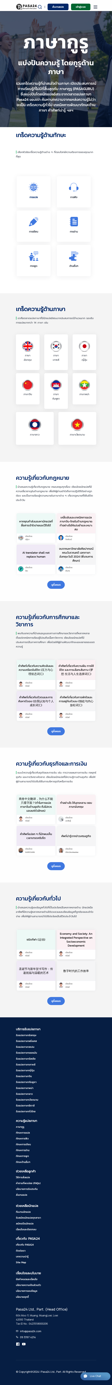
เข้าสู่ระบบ (81, 7)
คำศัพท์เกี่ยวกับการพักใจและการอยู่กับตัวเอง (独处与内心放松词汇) (76, 701)
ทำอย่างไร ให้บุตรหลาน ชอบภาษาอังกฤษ (76, 805)
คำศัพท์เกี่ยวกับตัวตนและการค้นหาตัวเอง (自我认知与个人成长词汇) (36, 701)
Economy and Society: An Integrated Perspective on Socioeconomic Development (76, 940)
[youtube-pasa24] (24, 1344)
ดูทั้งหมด (56, 585)
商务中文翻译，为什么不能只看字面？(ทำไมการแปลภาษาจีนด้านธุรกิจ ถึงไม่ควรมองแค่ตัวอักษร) (36, 805)
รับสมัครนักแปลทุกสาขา (28, 1218)
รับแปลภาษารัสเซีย (26, 1059)
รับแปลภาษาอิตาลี (25, 1105)
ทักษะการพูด (22, 1156)
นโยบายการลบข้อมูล (26, 1291)
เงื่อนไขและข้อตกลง (26, 1229)
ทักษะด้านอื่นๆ (23, 1162)
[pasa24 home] (26, 6)
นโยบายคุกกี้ (22, 1297)
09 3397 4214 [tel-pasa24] (28, 1337)
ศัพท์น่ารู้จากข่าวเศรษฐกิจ (76, 836)
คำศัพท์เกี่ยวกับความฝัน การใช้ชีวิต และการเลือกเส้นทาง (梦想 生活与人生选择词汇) (76, 670)
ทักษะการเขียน (23, 1144)
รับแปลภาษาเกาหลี (25, 1064)
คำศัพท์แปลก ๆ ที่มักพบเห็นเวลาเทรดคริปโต (36, 836)
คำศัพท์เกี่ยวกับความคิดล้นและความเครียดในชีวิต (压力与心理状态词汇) (36, 670)
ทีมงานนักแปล (23, 1212)
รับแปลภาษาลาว (24, 1094)
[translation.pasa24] (18, 1344)
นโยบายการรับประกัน (27, 1189)
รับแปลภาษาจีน (24, 1076)
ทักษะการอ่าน (22, 1150)
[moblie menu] (95, 7)
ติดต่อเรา (21, 1251)
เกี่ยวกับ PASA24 (25, 1245)
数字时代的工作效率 (76, 971)
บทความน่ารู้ (22, 1256)
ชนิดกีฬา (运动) (36, 939)
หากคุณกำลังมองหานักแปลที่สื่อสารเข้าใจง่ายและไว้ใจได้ (36, 523)
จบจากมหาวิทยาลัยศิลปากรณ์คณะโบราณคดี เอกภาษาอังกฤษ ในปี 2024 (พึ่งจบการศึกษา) (76, 555)
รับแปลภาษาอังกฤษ (26, 1035)
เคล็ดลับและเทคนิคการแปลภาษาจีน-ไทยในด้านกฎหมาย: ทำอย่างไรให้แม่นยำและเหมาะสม (76, 523)
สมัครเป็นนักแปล (25, 1223)
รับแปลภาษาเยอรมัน (26, 1053)
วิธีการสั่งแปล (23, 1177)
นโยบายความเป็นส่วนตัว (28, 1285)
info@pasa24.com (30, 1331)
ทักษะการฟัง (22, 1138)
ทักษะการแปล (23, 1133)
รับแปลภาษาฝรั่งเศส (26, 1041)
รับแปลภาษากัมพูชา (26, 1082)
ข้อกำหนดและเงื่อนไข (26, 1279)
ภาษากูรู (20, 1127)
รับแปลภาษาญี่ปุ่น (25, 1070)
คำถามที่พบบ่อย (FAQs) (28, 1183)
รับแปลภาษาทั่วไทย (26, 1111)
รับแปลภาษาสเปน (25, 1047)
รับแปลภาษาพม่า (24, 1088)
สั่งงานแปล (58, 7)
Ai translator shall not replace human (35, 554)
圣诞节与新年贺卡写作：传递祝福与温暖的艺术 (36, 971)
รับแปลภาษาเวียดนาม (27, 1100)
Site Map (21, 1262)
